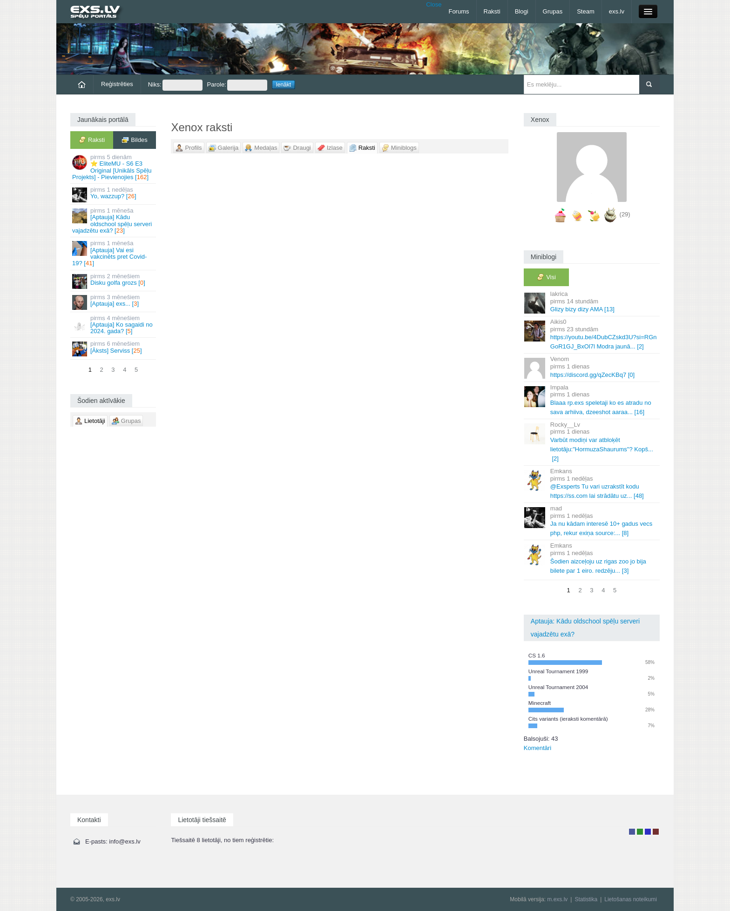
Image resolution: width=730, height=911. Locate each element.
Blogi (521, 11)
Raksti (492, 11)
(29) (625, 214)
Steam (586, 11)
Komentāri (537, 747)
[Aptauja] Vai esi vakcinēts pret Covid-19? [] (113, 253)
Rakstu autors (639, 831)
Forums (458, 11)
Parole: (237, 85)
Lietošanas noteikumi (630, 899)
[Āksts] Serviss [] (113, 348)
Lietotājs (632, 831)
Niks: (175, 85)
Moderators (647, 831)
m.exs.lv (557, 899)
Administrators (655, 831)
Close (433, 4)
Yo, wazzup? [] (113, 194)
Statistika (586, 899)
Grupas (553, 11)
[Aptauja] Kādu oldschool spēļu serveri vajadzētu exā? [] (113, 220)
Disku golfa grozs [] (113, 281)
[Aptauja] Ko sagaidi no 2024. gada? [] (113, 325)
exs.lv (616, 11)
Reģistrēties (117, 83)
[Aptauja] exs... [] (113, 302)
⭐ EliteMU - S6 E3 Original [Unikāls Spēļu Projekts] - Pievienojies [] (113, 167)
